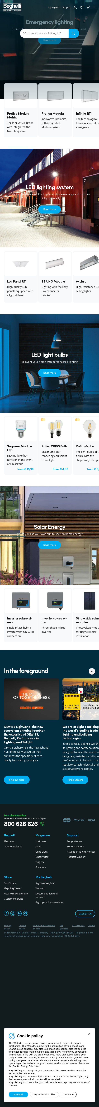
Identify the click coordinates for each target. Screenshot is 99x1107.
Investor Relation (13, 846)
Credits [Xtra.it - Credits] (91, 925)
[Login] (74, 7)
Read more (49, 209)
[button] (80, 7)
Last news (40, 841)
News (38, 846)
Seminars (40, 867)
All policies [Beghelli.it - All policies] (64, 927)
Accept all (18, 1094)
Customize (74, 1094)
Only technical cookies (46, 1094)
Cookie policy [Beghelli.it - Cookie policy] (22, 927)
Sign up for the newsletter (49, 902)
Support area (74, 841)
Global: (85, 913)
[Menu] (93, 7)
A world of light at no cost (81, 851)
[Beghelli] (13, 7)
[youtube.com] (25, 913)
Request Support (76, 856)
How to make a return (16, 893)
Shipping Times (12, 888)
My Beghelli (52, 7)
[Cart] (87, 7)
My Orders (10, 883)
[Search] (74, 33)
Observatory (42, 856)
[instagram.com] (12, 913)
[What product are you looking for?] (44, 33)
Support (65, 7)
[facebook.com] (6, 913)
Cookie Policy (20, 1066)
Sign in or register (45, 883)
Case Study (41, 851)
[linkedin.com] (19, 913)
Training (39, 888)
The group (9, 841)
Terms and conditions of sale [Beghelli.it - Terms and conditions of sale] (44, 927)
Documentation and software (46, 895)
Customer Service (13, 898)
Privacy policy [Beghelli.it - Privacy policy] (7, 927)
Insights (39, 861)
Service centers (75, 846)
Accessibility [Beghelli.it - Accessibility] (78, 925)
